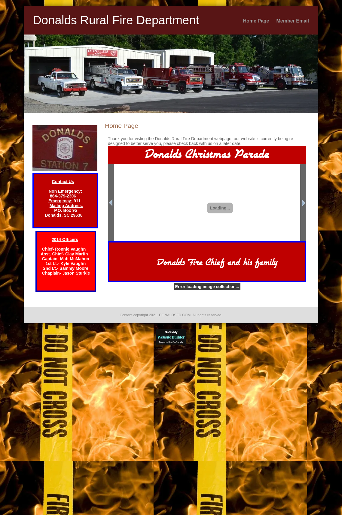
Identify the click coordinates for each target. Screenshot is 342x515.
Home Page (256, 20)
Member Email (292, 20)
